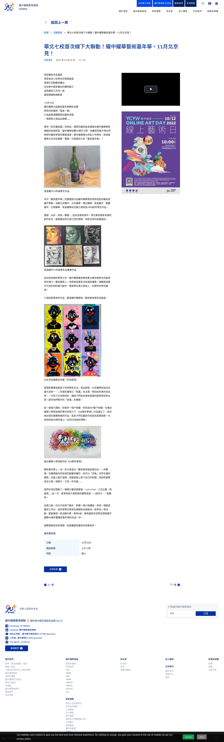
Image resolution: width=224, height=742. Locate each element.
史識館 (8, 685)
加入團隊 (183, 11)
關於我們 (123, 11)
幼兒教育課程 (72, 706)
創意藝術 (70, 725)
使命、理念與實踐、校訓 (16, 663)
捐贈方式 (169, 674)
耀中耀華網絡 (139, 11)
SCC (67, 692)
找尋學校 (23, 9)
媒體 (210, 667)
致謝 (167, 677)
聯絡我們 (9, 692)
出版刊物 (212, 670)
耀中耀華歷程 (11, 673)
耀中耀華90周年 (12, 689)
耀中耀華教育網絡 (28, 5)
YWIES (68, 673)
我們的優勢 (10, 676)
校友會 (169, 11)
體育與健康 (71, 728)
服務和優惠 (125, 670)
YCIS (68, 670)
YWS (68, 676)
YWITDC (69, 682)
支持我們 (197, 11)
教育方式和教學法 (74, 703)
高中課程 (70, 716)
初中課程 (70, 713)
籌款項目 (169, 671)
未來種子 (70, 722)
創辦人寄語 (10, 667)
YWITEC (69, 685)
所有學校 (70, 667)
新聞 (210, 663)
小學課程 (70, 709)
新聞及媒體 (212, 11)
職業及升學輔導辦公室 (76, 719)
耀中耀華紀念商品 (13, 679)
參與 (122, 667)
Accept (188, 737)
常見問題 (9, 695)
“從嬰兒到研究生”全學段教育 (18, 670)
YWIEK (68, 679)
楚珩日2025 (10, 682)
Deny (201, 737)
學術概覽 (156, 11)
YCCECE (69, 689)
